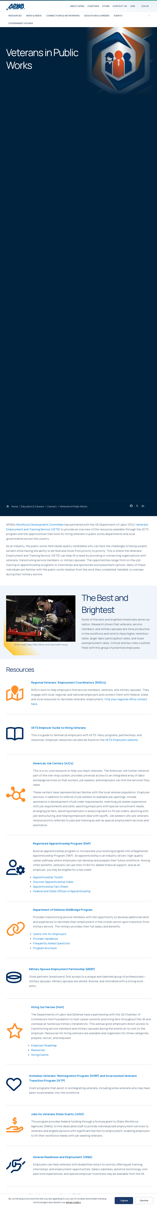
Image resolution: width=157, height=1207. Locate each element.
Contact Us (120, 6)
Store (105, 6)
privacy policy (73, 1202)
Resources (15, 15)
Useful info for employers (49, 934)
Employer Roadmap (44, 1045)
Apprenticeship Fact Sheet (50, 886)
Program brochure (45, 948)
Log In (145, 6)
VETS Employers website (121, 740)
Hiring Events (39, 1055)
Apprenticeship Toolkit (48, 877)
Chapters (93, 6)
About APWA (77, 6)
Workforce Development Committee (40, 524)
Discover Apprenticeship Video (53, 882)
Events (118, 15)
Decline (144, 1200)
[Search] (149, 15)
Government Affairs (20, 23)
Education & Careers (96, 15)
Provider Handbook (45, 939)
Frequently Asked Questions (51, 943)
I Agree (124, 1200)
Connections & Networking (63, 15)
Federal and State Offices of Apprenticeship (62, 891)
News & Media (34, 15)
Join (132, 6)
